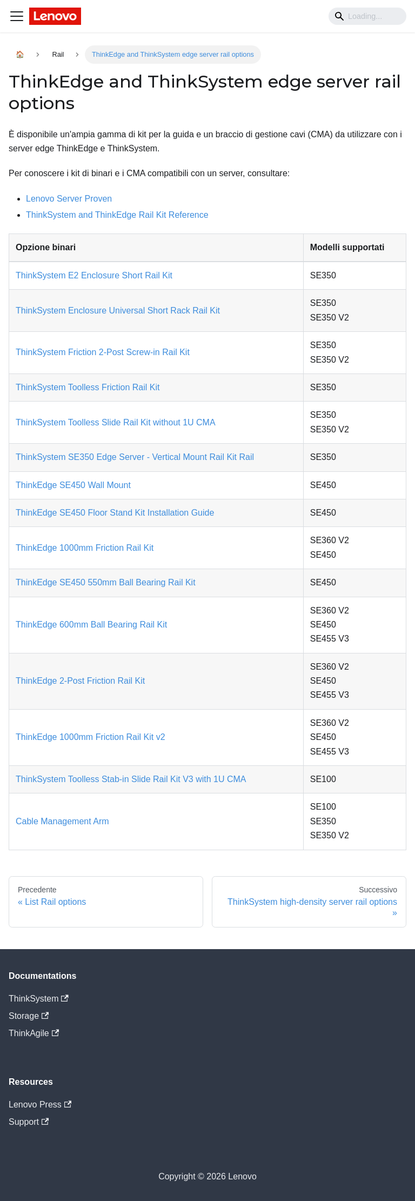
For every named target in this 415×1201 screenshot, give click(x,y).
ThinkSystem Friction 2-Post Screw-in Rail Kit (103, 352)
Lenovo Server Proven (69, 198)
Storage (29, 1015)
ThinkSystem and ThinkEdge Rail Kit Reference (117, 214)
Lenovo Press (40, 1104)
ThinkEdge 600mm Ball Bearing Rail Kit (91, 624)
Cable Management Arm (62, 821)
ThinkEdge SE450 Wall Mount (73, 485)
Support (29, 1121)
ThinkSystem (39, 998)
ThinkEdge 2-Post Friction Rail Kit (80, 680)
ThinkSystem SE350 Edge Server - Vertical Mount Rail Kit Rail (135, 457)
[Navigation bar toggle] (17, 16)
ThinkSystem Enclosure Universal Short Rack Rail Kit (118, 310)
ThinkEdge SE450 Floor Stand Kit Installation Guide (115, 512)
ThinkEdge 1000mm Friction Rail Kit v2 (90, 737)
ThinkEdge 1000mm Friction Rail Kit (84, 547)
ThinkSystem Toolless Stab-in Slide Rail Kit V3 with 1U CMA (131, 779)
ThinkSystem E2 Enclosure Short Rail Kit (94, 275)
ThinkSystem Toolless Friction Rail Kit (87, 387)
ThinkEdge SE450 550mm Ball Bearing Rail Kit (106, 582)
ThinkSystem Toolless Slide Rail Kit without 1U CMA (116, 422)
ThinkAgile (34, 1033)
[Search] (367, 16)
